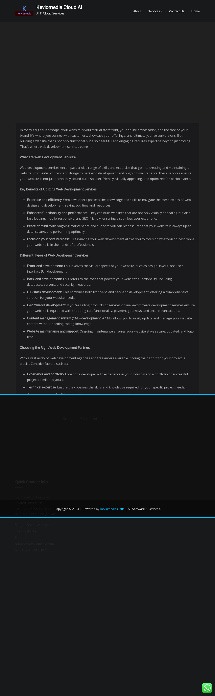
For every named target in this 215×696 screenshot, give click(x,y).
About (137, 11)
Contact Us (176, 11)
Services (155, 11)
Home (195, 11)
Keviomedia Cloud (112, 509)
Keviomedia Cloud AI (59, 7)
